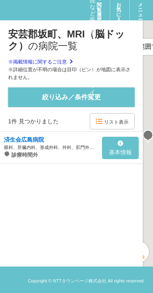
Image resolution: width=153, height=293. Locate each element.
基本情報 (120, 148)
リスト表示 (112, 121)
